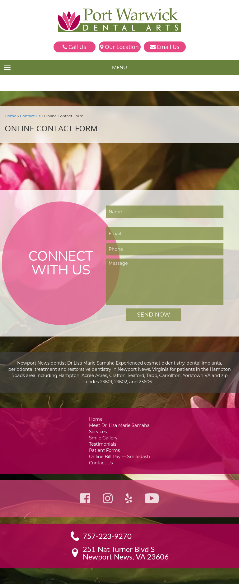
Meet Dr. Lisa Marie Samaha (119, 425)
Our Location (119, 46)
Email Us (165, 46)
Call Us (74, 46)
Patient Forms (105, 451)
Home (10, 115)
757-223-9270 (108, 538)
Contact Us (28, 115)
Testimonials (104, 445)
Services (99, 432)
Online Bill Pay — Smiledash (119, 458)
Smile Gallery (104, 438)
